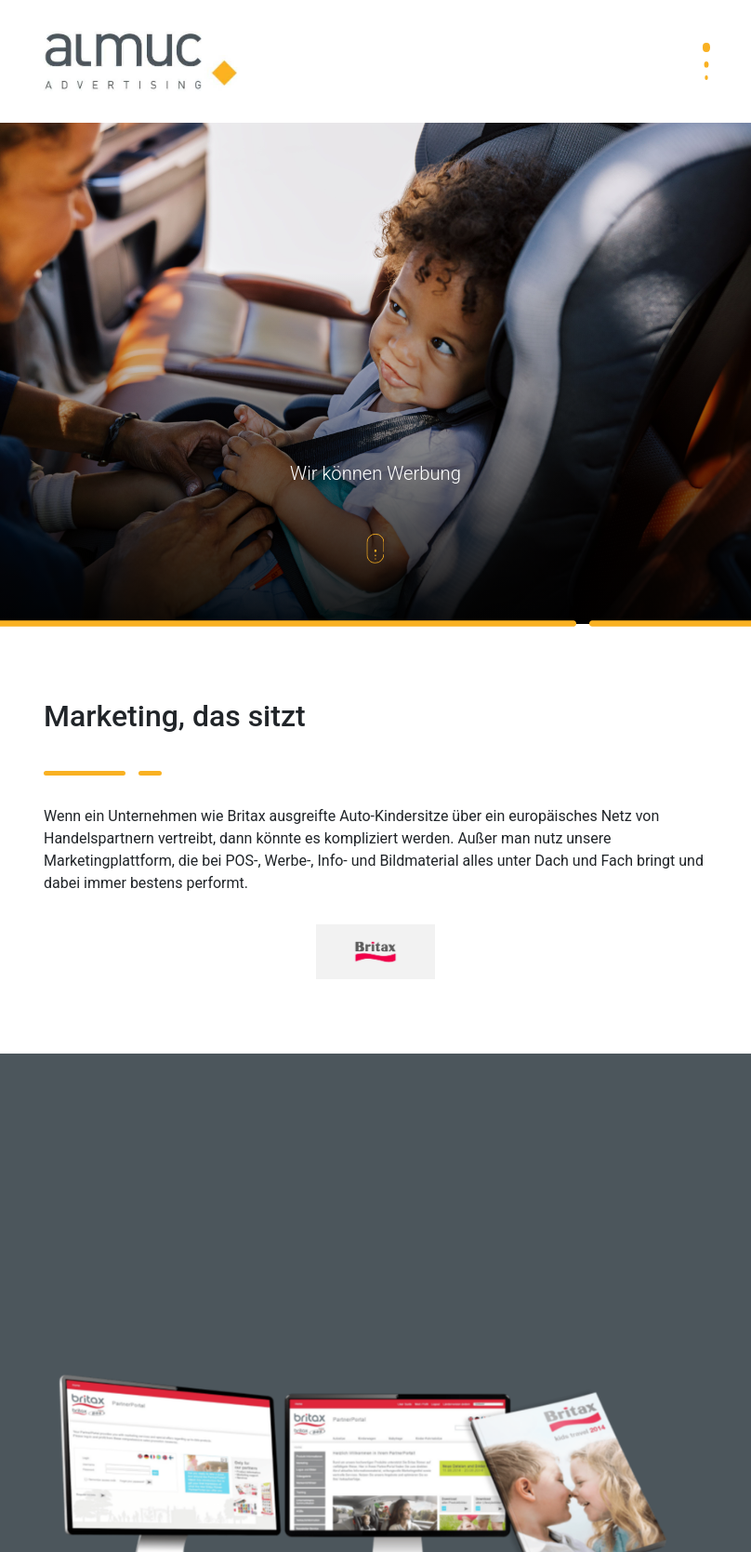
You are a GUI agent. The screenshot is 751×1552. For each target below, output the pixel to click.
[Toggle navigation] (706, 61)
